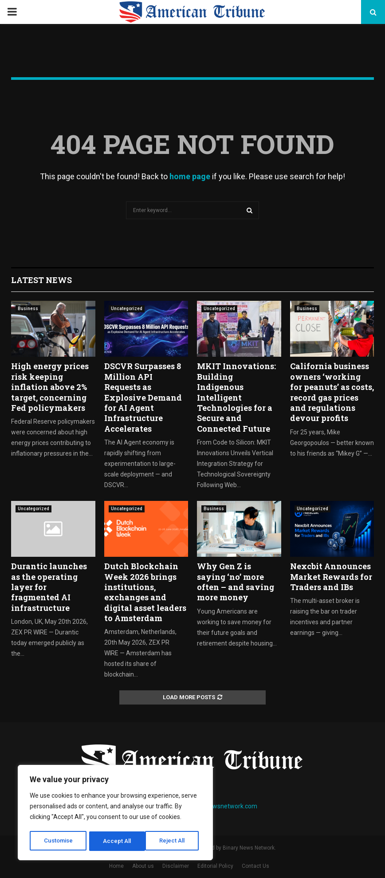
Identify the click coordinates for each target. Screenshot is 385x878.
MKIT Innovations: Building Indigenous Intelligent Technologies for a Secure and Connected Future (236, 397)
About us (143, 866)
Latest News (41, 280)
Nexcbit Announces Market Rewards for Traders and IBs (331, 576)
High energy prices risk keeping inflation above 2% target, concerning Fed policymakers (50, 387)
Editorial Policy (215, 866)
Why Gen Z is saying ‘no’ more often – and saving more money (235, 581)
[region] (115, 813)
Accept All (173, 841)
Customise (58, 841)
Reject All (116, 841)
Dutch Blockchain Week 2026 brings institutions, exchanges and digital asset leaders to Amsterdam (145, 592)
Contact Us (255, 866)
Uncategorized (126, 308)
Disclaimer (175, 866)
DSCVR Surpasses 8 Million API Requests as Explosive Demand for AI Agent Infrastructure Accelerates (143, 397)
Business (28, 308)
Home (116, 866)
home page (189, 176)
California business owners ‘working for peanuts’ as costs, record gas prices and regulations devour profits (332, 392)
